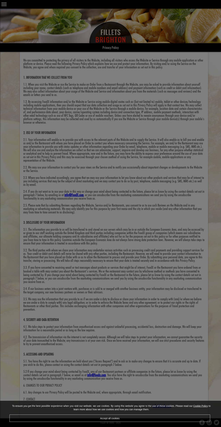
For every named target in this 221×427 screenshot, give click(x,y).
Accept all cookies (109, 418)
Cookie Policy (200, 406)
